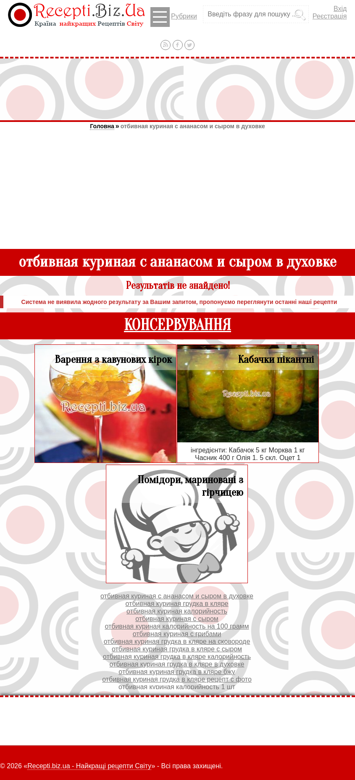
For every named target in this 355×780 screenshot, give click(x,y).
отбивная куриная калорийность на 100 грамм (177, 626)
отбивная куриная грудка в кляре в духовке (177, 664)
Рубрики (173, 17)
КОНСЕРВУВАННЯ (177, 325)
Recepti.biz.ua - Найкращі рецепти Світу (89, 765)
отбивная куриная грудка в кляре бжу (176, 671)
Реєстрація (330, 16)
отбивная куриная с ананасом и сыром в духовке (193, 126)
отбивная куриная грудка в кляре (177, 603)
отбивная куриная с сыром (176, 618)
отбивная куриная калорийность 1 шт (176, 686)
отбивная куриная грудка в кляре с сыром (177, 649)
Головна (102, 126)
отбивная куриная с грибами (177, 633)
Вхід (340, 8)
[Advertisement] (178, 89)
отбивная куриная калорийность (176, 611)
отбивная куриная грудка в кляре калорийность (177, 656)
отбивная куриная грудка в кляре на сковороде (177, 641)
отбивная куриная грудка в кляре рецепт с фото (177, 679)
